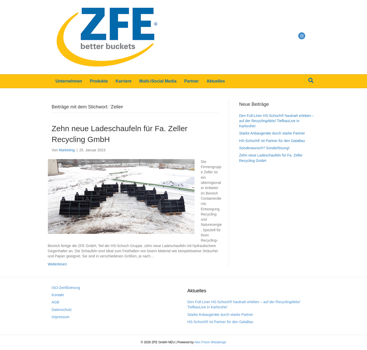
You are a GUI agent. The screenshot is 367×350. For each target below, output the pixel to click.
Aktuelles (215, 81)
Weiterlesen (57, 264)
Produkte (99, 81)
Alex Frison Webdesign (210, 342)
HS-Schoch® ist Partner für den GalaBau (272, 141)
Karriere (123, 81)
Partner (191, 81)
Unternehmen (69, 81)
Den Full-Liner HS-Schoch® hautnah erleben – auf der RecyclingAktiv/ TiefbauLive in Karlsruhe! (276, 121)
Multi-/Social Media (157, 81)
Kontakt (58, 295)
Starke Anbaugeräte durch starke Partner (272, 133)
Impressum (61, 317)
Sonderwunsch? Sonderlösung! (264, 148)
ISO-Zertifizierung (66, 288)
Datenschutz (62, 310)
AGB (55, 302)
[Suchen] (311, 80)
